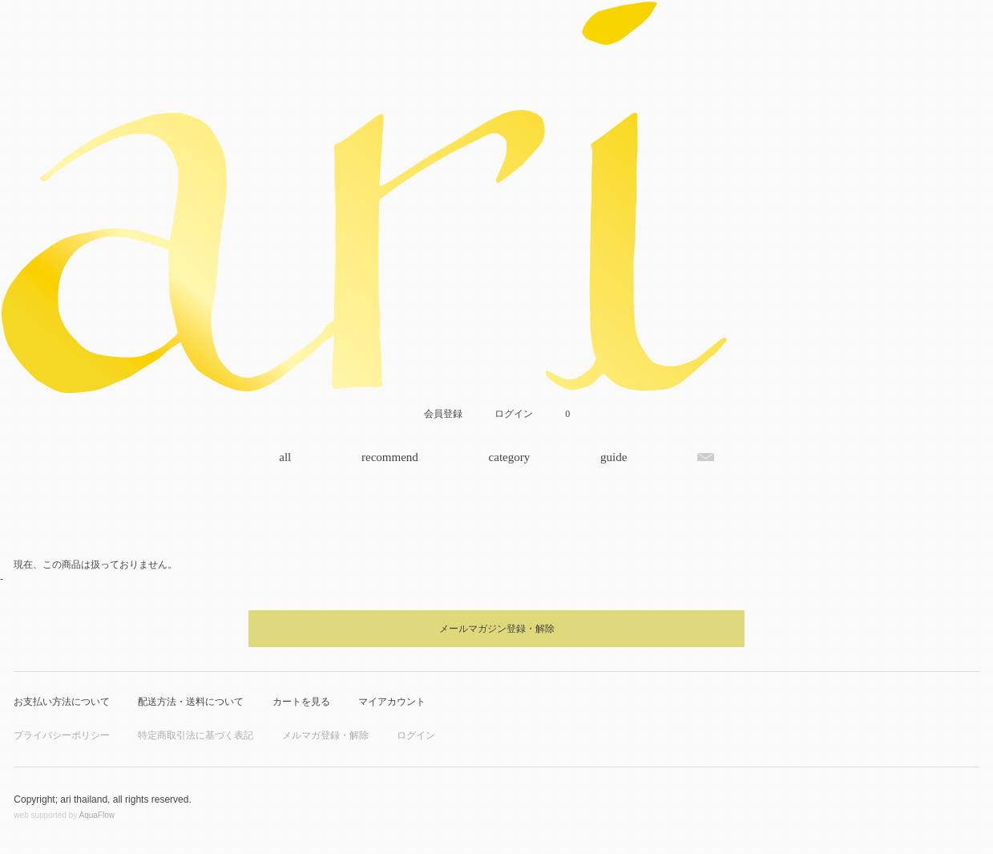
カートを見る (301, 701)
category (510, 457)
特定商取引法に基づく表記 (195, 735)
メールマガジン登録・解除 (497, 628)
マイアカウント (392, 701)
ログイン (416, 735)
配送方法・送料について (191, 701)
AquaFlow (97, 815)
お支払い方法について (62, 701)
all (285, 457)
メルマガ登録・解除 (325, 735)
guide (613, 457)
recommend (389, 457)
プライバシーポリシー (62, 735)
